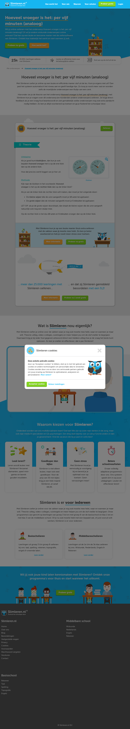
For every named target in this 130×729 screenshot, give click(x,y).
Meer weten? (46, 374)
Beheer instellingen (56, 383)
